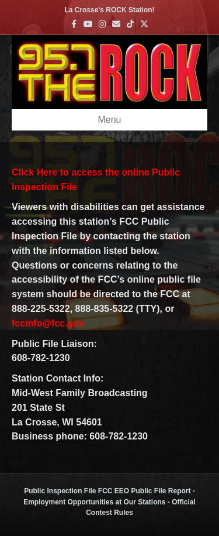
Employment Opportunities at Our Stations (94, 502)
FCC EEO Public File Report (144, 491)
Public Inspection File (60, 491)
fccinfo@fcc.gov (48, 323)
